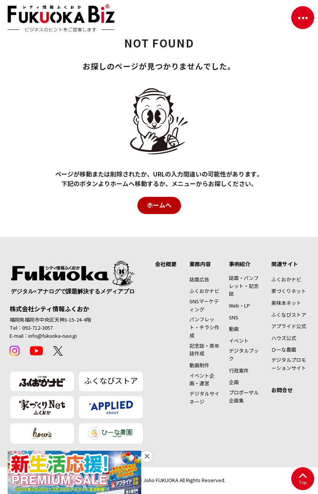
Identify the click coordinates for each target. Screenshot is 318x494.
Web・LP (239, 306)
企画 (234, 382)
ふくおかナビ (204, 291)
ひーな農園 (283, 350)
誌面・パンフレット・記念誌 (244, 286)
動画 (234, 329)
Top (302, 479)
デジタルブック (244, 355)
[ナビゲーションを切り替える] (302, 17)
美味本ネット (286, 303)
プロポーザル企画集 (244, 397)
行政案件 (239, 371)
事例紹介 (239, 264)
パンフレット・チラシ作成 (204, 328)
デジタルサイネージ (204, 398)
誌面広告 (199, 280)
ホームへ (159, 205)
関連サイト (284, 264)
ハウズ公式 (283, 338)
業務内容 (200, 264)
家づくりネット (288, 291)
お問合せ (282, 390)
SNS (233, 318)
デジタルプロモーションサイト (288, 364)
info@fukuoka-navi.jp (52, 336)
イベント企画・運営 (201, 380)
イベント (239, 341)
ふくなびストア (111, 381)
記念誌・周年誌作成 (204, 350)
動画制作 (199, 366)
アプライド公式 (288, 327)
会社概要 (165, 264)
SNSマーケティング (204, 306)
